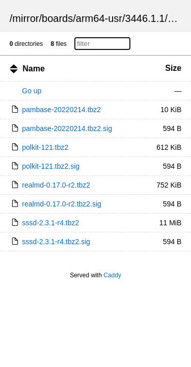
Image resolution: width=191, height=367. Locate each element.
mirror (25, 18)
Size (173, 68)
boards (57, 18)
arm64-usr (99, 18)
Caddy (112, 275)
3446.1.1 (145, 18)
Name (33, 68)
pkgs (178, 18)
